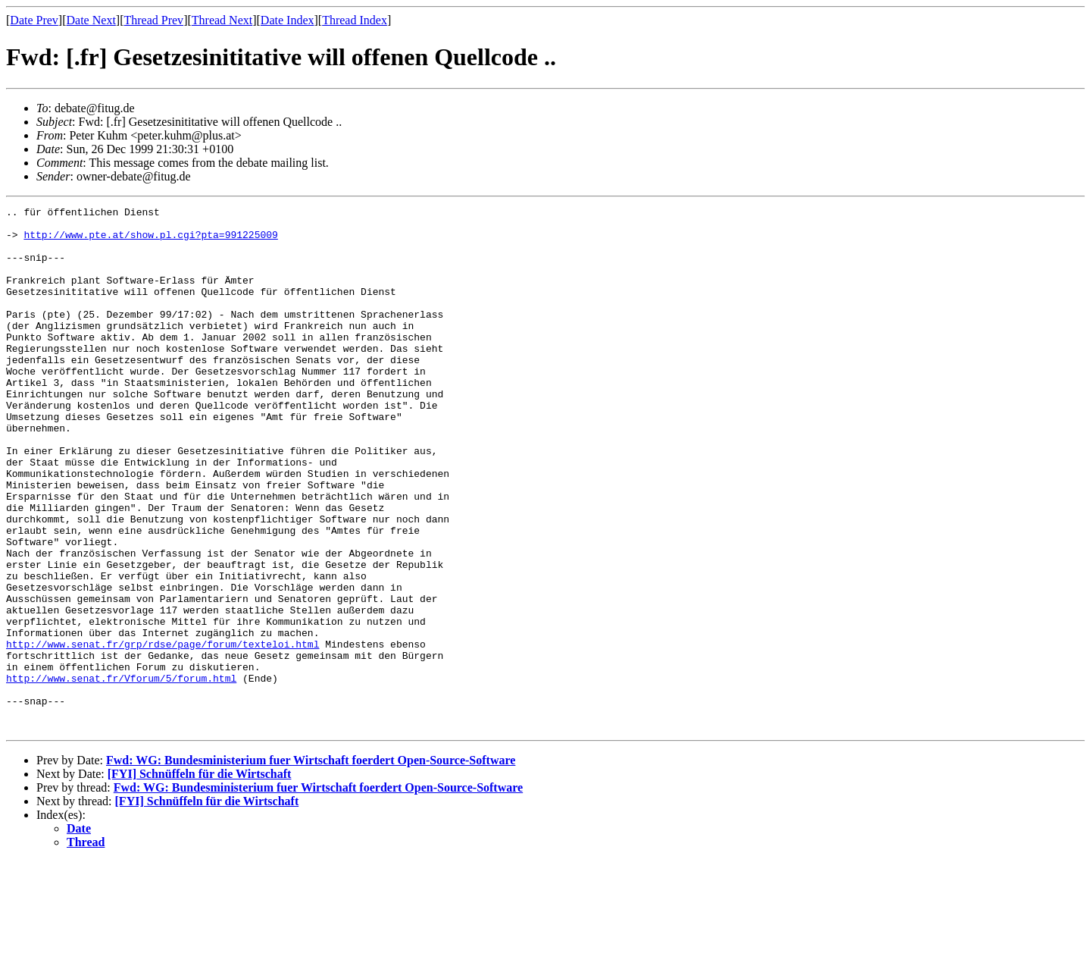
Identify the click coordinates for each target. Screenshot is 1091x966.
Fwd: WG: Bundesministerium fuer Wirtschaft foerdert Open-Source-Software (310, 864)
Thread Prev (153, 20)
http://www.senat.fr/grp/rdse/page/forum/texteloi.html (162, 732)
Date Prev (34, 20)
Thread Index (354, 20)
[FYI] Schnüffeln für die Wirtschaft (200, 878)
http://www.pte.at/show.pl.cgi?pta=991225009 (150, 241)
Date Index (287, 20)
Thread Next (222, 20)
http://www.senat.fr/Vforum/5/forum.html (121, 773)
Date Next (91, 20)
